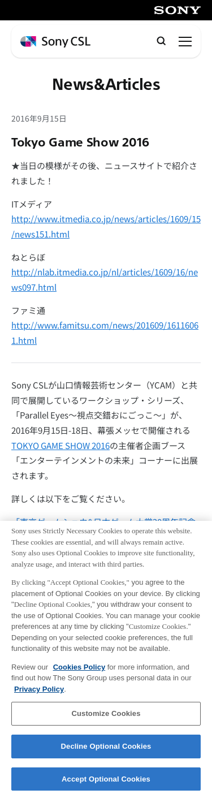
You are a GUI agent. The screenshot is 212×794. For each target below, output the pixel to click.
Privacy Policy (39, 693)
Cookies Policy (79, 671)
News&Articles (106, 85)
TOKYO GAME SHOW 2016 (60, 445)
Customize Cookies (105, 718)
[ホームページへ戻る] (55, 42)
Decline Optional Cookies (106, 750)
